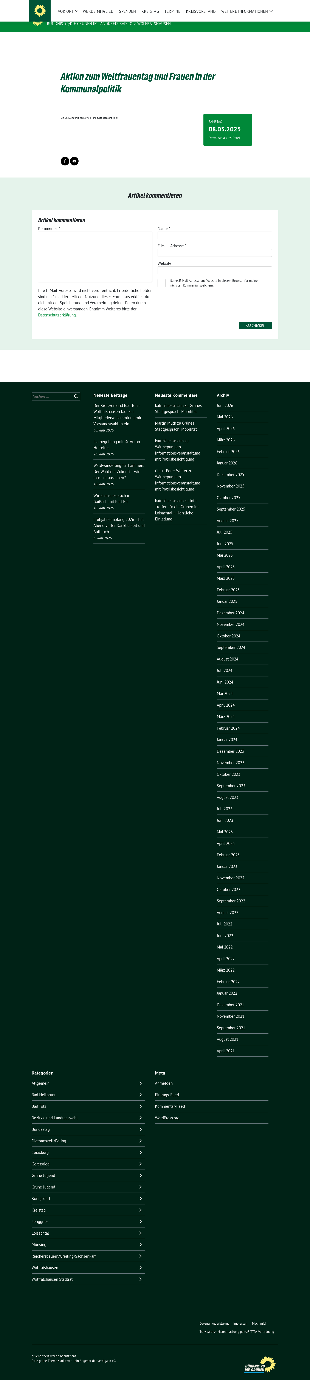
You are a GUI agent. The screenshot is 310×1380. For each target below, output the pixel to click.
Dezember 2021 (230, 998)
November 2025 (230, 479)
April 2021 (226, 1044)
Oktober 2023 (228, 767)
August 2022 (227, 905)
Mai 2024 (225, 686)
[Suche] (265, 4)
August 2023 (227, 790)
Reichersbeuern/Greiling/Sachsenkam (64, 1249)
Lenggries (40, 1214)
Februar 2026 (228, 444)
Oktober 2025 (228, 491)
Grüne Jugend (43, 1168)
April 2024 (226, 698)
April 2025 (226, 560)
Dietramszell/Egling (49, 1134)
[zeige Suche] (271, 4)
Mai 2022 (225, 940)
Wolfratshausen (45, 1260)
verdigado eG (107, 1354)
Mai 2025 (225, 548)
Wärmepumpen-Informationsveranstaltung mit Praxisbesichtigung (177, 446)
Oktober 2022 (228, 882)
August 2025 (227, 514)
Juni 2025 (225, 537)
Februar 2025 (228, 583)
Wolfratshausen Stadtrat (52, 1272)
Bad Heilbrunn (44, 1088)
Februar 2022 (228, 975)
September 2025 (231, 502)
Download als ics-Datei (224, 131)
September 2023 (231, 779)
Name (164, 221)
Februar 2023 (228, 848)
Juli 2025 (224, 525)
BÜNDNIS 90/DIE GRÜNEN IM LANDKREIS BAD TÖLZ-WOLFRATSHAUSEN (109, 23)
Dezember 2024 (230, 606)
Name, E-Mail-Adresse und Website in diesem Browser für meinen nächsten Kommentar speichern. (214, 276)
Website (164, 256)
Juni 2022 (225, 928)
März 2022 (226, 963)
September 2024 (231, 640)
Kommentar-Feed (170, 1099)
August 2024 (227, 652)
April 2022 (226, 952)
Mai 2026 (225, 410)
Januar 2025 (227, 594)
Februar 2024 (228, 721)
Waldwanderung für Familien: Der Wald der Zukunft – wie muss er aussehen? (118, 464)
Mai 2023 (225, 825)
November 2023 (230, 756)
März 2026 (226, 433)
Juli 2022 (224, 917)
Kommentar (49, 221)
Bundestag (41, 1122)
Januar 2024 (227, 732)
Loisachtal (40, 1226)
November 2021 (230, 1009)
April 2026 (226, 421)
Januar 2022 (227, 986)
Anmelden (164, 1076)
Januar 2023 (227, 859)
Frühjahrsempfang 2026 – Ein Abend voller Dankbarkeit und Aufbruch (119, 519)
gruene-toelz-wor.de (71, 17)
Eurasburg (40, 1145)
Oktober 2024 (228, 629)
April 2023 (226, 836)
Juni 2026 (225, 398)
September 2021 (231, 1021)
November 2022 (230, 871)
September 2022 (231, 894)
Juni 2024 (225, 675)
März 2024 (226, 709)
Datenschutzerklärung (57, 308)
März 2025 (226, 571)
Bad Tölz (39, 1099)
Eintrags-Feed (167, 1088)
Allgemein (41, 1076)
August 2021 (227, 1032)
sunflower (65, 1354)
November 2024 (230, 617)
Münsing (39, 1237)
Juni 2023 (225, 813)
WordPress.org (167, 1111)
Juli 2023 (224, 802)
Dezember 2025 (230, 467)
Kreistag (39, 1203)
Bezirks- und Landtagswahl (55, 1111)
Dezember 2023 (230, 744)
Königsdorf (41, 1191)
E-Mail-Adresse (172, 239)
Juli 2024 (224, 663)
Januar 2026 (227, 456)
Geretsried (41, 1157)
